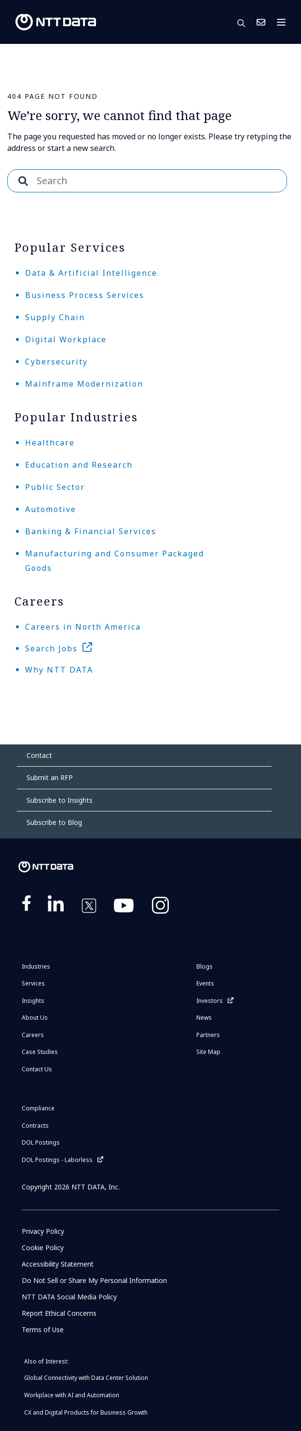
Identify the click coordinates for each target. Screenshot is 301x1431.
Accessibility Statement (59, 1264)
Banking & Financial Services (90, 531)
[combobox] (147, 180)
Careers (33, 1035)
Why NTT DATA (59, 669)
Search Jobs (51, 648)
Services (33, 983)
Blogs (204, 966)
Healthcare (50, 442)
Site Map (208, 1052)
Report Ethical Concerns (59, 1313)
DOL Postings (41, 1142)
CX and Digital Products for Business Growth (86, 1412)
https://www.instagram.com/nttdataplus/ (160, 907)
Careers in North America (83, 626)
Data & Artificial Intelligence (91, 273)
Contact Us (261, 22)
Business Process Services (84, 295)
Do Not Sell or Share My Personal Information (95, 1280)
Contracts (35, 1125)
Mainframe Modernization (84, 383)
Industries (36, 966)
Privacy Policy (43, 1231)
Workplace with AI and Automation (71, 1395)
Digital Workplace (66, 339)
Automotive (50, 509)
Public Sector (55, 487)
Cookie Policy (43, 1247)
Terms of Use (43, 1329)
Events (205, 983)
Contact (39, 755)
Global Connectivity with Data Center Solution (86, 1378)
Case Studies (40, 1052)
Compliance (38, 1108)
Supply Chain (55, 317)
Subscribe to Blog (54, 822)
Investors (209, 1001)
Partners (208, 1035)
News (204, 1017)
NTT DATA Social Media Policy (69, 1296)
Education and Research (79, 464)
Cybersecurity (56, 361)
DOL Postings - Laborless (57, 1160)
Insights (33, 1001)
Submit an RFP (50, 777)
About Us (35, 1017)
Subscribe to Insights (60, 800)
